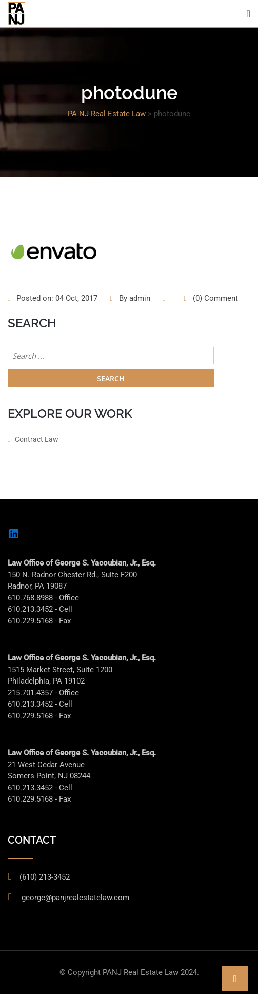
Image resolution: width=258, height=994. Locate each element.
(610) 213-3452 (44, 877)
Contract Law (36, 439)
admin (139, 298)
